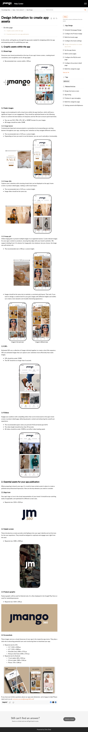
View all (66, 72)
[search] (66, 9)
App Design (30, 10)
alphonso (66, 81)
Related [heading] (70, 86)
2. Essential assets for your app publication (17, 34)
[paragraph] (29, 369)
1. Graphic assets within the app (14, 31)
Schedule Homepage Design (73, 30)
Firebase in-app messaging (72, 98)
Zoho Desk (48, 729)
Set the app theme (70, 50)
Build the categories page (72, 69)
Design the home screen (72, 91)
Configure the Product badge (73, 34)
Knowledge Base (6, 10)
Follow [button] (65, 17)
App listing (68, 95)
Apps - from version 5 (18, 10)
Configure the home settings (73, 41)
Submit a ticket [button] (69, 719)
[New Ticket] (69, 719)
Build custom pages (70, 54)
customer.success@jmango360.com (23, 699)
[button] (85, 3)
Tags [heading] (66, 77)
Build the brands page (71, 37)
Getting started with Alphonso (74, 105)
